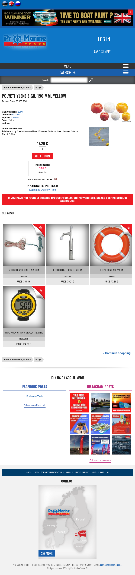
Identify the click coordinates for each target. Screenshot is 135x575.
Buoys (38, 87)
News (36, 472)
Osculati (16, 114)
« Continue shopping (117, 353)
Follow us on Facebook (34, 405)
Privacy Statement (82, 472)
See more (47, 553)
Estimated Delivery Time (42, 189)
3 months (42, 172)
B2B (108, 472)
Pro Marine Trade (35, 396)
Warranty (69, 472)
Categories (67, 72)
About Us (29, 472)
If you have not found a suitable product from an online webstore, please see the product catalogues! (67, 199)
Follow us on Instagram (100, 460)
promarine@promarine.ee (111, 564)
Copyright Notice (98, 472)
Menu (67, 66)
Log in (104, 39)
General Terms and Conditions (52, 472)
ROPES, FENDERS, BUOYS (17, 87)
